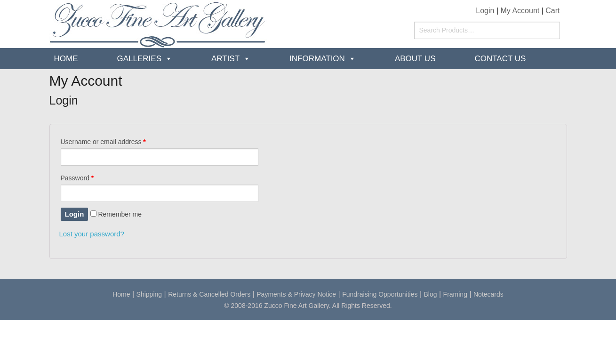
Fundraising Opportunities (379, 294)
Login (485, 11)
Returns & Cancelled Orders (209, 294)
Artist (225, 58)
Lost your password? (91, 234)
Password (77, 178)
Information (317, 58)
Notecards (488, 294)
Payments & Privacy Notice (296, 294)
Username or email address (103, 141)
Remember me (116, 214)
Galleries (139, 58)
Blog (430, 294)
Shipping (149, 294)
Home (66, 58)
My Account (520, 11)
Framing (455, 294)
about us (415, 58)
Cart (552, 11)
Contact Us (500, 58)
